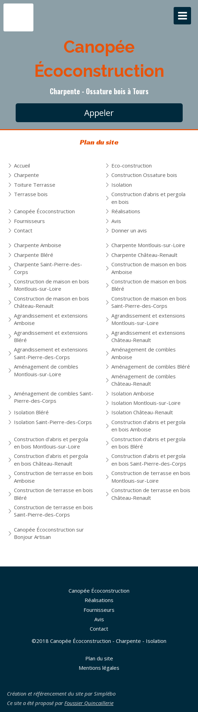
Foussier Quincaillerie (88, 702)
